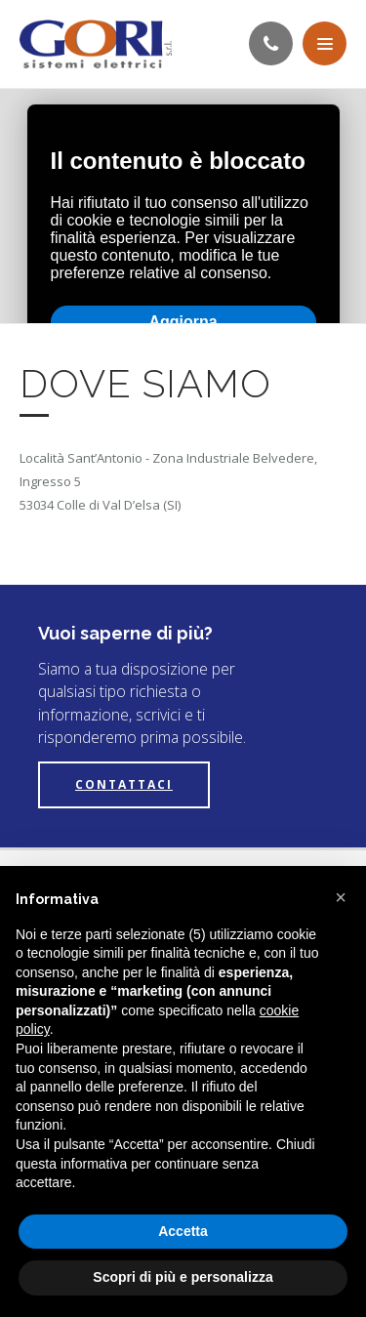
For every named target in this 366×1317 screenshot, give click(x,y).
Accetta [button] (183, 1231)
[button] (340, 897)
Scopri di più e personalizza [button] (182, 1277)
